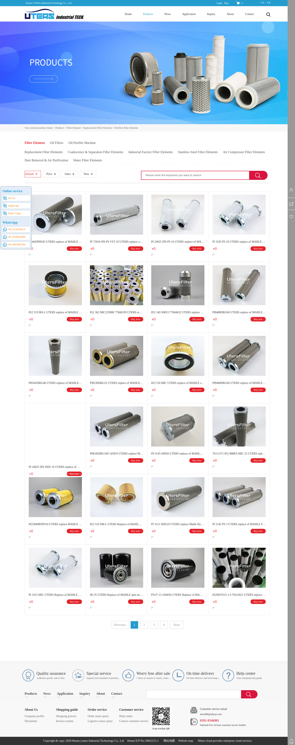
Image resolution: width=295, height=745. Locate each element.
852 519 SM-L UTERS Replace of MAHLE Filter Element (116, 524)
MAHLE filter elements (126, 127)
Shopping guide (67, 709)
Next (176, 625)
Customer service (131, 709)
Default (29, 174)
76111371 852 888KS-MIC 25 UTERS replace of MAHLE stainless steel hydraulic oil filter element (239, 453)
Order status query (98, 716)
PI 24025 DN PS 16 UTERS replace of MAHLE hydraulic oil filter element (177, 241)
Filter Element (74, 127)
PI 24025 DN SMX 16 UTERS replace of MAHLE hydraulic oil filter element (55, 466)
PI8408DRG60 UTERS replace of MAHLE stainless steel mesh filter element (239, 312)
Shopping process (66, 716)
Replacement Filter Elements (97, 127)
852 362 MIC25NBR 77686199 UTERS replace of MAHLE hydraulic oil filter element (116, 312)
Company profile (34, 716)
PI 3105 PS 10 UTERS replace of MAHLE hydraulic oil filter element (239, 241)
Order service (97, 709)
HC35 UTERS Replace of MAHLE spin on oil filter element (116, 594)
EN (268, 2)
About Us (31, 709)
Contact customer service (133, 721)
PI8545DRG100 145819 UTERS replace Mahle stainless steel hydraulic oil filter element (116, 453)
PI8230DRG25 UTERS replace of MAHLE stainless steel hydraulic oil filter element (116, 383)
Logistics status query (100, 721)
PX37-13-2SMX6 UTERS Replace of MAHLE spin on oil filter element (177, 594)
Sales (68, 174)
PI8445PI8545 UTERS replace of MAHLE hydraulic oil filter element (55, 241)
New (86, 174)
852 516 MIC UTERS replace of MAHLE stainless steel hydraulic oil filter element (177, 383)
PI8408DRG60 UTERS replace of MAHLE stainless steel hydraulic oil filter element (239, 383)
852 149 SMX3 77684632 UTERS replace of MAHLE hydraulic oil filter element (177, 312)
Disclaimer (31, 721)
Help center (126, 716)
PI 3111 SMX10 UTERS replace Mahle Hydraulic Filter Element (177, 524)
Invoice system (64, 721)
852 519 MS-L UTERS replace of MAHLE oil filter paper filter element (55, 312)
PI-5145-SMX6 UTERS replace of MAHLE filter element (177, 453)
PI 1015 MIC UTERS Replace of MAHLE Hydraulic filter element (55, 594)
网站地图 (168, 740)
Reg (226, 3)
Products (60, 127)
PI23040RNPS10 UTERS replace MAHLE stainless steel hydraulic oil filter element (55, 524)
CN (262, 2)
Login (219, 3)
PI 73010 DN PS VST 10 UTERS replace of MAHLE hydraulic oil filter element (116, 241)
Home (128, 14)
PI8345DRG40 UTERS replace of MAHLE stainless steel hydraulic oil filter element (55, 383)
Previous (120, 625)
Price (49, 174)
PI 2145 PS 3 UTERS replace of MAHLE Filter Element (239, 524)
